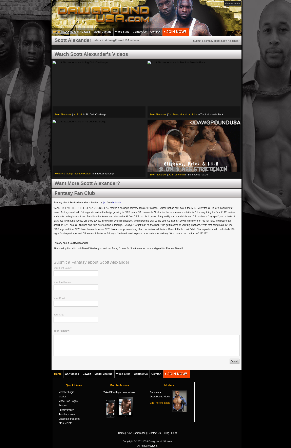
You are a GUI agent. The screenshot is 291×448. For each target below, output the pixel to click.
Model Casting (103, 31)
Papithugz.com (67, 414)
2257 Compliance (136, 433)
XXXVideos (71, 31)
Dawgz (86, 31)
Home (56, 31)
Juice (194, 114)
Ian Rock (77, 114)
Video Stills (122, 31)
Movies (62, 396)
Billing (166, 433)
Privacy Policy (66, 410)
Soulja (69, 173)
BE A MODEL (66, 423)
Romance (60, 173)
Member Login (232, 3)
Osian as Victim (176, 174)
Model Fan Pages (68, 401)
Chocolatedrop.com (69, 418)
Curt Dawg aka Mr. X (179, 114)
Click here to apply (160, 402)
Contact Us (140, 31)
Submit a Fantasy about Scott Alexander (216, 40)
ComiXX (155, 31)
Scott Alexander (63, 114)
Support (63, 405)
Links (174, 433)
